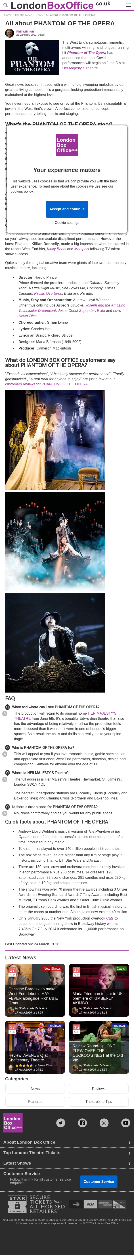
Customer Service (99, 1181)
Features (35, 1102)
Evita (101, 311)
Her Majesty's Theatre (80, 68)
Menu (127, 2)
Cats (110, 918)
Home (8, 15)
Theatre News (24, 15)
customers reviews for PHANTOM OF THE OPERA (46, 384)
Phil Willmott (25, 31)
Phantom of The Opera (86, 53)
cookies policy (22, 191)
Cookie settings (67, 223)
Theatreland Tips (99, 1102)
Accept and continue (66, 209)
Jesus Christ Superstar (76, 311)
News (39, 15)
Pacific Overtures (48, 293)
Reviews (98, 1089)
